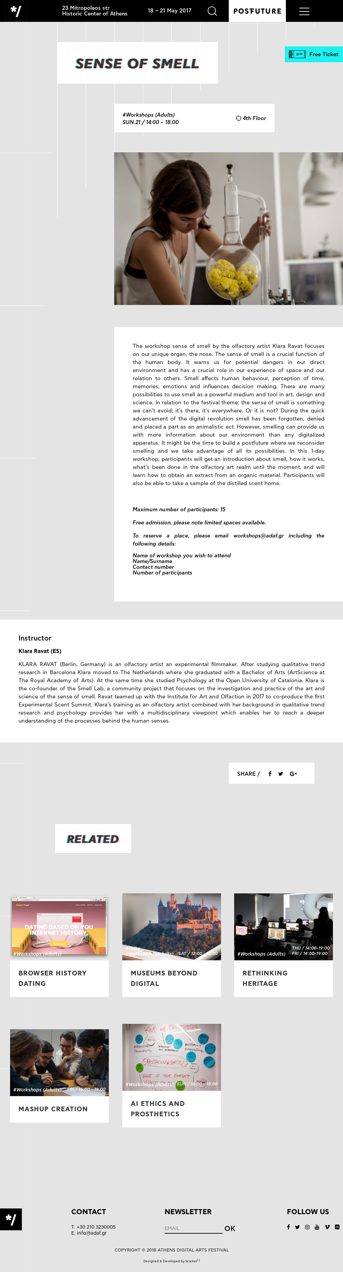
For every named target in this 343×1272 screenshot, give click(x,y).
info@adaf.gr (91, 1233)
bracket (192, 1261)
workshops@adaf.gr (258, 545)
